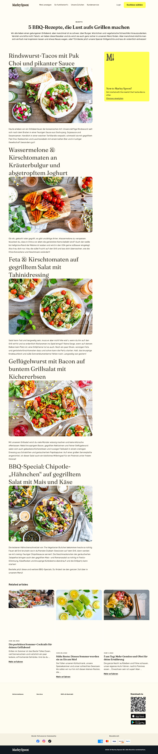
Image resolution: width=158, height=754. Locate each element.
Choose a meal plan (114, 98)
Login (119, 5)
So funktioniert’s (61, 5)
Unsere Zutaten (77, 5)
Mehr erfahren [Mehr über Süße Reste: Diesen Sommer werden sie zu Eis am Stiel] (63, 677)
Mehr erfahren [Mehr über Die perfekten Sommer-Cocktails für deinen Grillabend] (16, 662)
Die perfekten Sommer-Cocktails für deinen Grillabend (30, 646)
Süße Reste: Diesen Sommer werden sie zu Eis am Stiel (77, 658)
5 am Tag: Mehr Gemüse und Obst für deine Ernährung (126, 658)
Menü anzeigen (45, 5)
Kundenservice (93, 5)
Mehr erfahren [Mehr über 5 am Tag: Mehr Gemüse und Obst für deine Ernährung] (111, 674)
